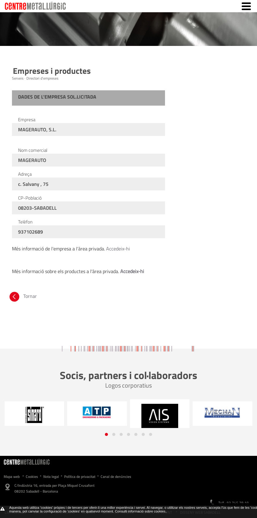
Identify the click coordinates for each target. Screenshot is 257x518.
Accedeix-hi (118, 248)
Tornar (22, 296)
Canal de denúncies (116, 476)
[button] (106, 434)
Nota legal (51, 476)
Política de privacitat (79, 476)
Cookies (32, 476)
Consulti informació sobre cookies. (141, 511)
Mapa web (12, 476)
